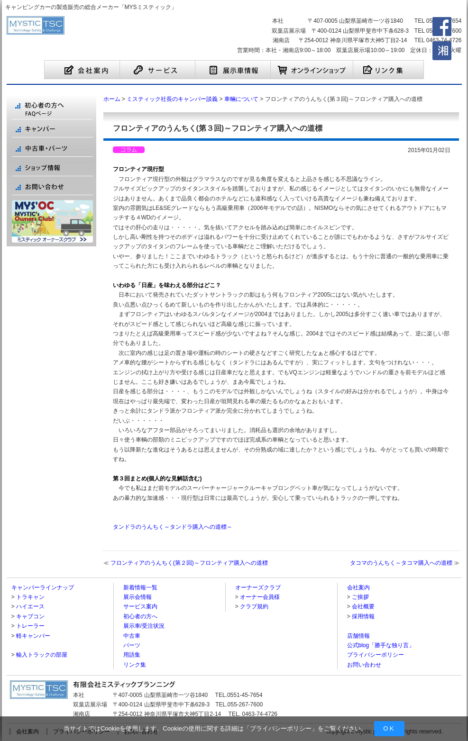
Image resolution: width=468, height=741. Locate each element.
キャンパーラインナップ (42, 587)
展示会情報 (137, 597)
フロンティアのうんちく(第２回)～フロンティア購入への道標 (189, 563)
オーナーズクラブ (258, 587)
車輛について (241, 99)
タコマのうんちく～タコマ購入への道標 (401, 563)
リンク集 (134, 664)
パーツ (131, 645)
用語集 (131, 654)
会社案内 (358, 587)
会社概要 (363, 606)
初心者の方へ (140, 616)
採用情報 (363, 616)
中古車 (131, 636)
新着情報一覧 (140, 587)
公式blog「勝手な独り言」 (381, 645)
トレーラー (30, 626)
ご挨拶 (360, 597)
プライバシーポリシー (281, 728)
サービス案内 (140, 606)
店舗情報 (358, 636)
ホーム (111, 99)
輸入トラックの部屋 (41, 654)
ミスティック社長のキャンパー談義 (172, 99)
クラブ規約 (254, 606)
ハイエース (30, 606)
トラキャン (30, 597)
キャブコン (30, 616)
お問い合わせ (364, 664)
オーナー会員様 (260, 597)
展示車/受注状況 (144, 626)
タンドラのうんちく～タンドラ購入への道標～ (172, 527)
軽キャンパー (33, 636)
